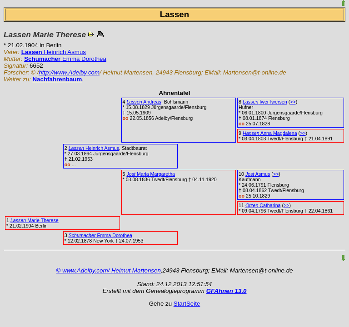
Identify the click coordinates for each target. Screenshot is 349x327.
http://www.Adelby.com (69, 72)
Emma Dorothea (65, 58)
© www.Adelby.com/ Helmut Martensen (108, 270)
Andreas (143, 101)
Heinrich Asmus (53, 52)
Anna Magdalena (270, 133)
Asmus (257, 174)
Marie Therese (34, 220)
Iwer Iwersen (265, 101)
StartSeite (187, 303)
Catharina (263, 205)
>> (292, 101)
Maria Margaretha (150, 174)
